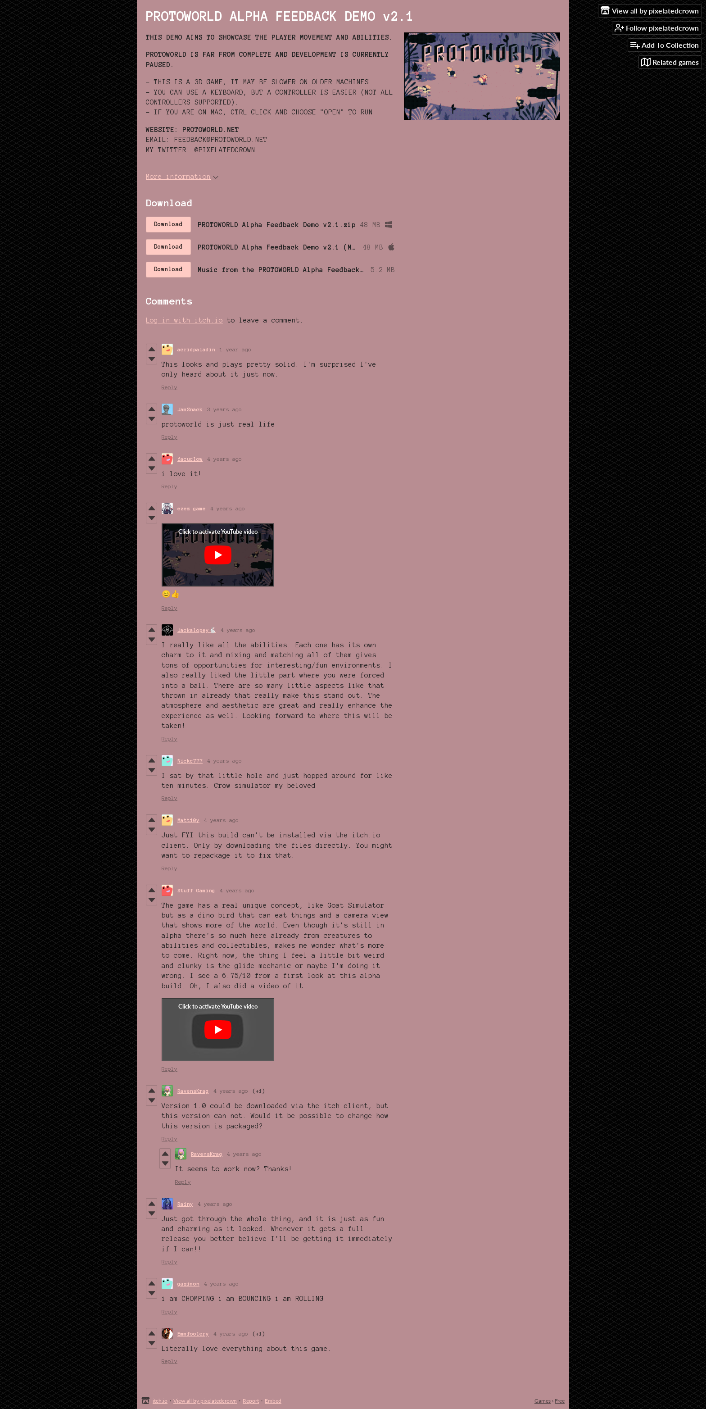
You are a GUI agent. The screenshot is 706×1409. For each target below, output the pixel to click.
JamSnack (190, 409)
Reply (169, 387)
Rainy (185, 1204)
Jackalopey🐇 (196, 630)
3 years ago (224, 409)
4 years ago (224, 459)
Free (560, 1400)
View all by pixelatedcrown (205, 1400)
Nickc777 (190, 761)
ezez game (191, 508)
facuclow (190, 459)
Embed (273, 1400)
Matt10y (188, 820)
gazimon (188, 1283)
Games (542, 1400)
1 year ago (235, 349)
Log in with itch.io (184, 320)
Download (168, 224)
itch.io (160, 1400)
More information (182, 176)
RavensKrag (193, 1091)
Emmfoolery (193, 1333)
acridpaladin (196, 349)
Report (251, 1400)
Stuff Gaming (196, 890)
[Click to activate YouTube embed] (218, 554)
